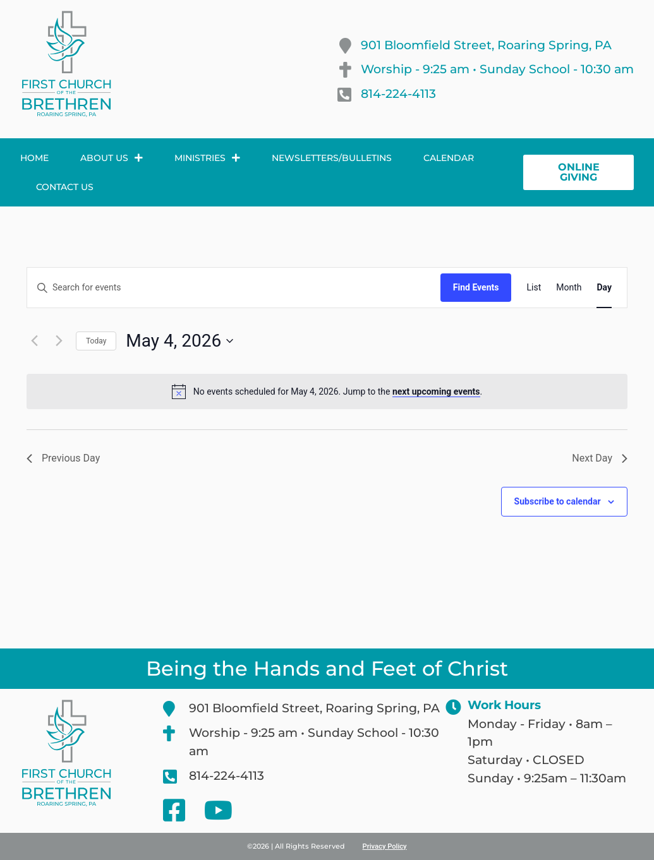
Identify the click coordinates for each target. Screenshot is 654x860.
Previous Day (63, 458)
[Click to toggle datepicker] (179, 341)
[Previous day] (34, 341)
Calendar (448, 158)
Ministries (207, 158)
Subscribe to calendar (557, 501)
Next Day (599, 458)
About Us (111, 158)
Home (34, 158)
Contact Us (65, 187)
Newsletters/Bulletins (332, 158)
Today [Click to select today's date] (96, 341)
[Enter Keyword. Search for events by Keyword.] (233, 288)
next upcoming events (436, 391)
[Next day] (58, 341)
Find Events (476, 287)
